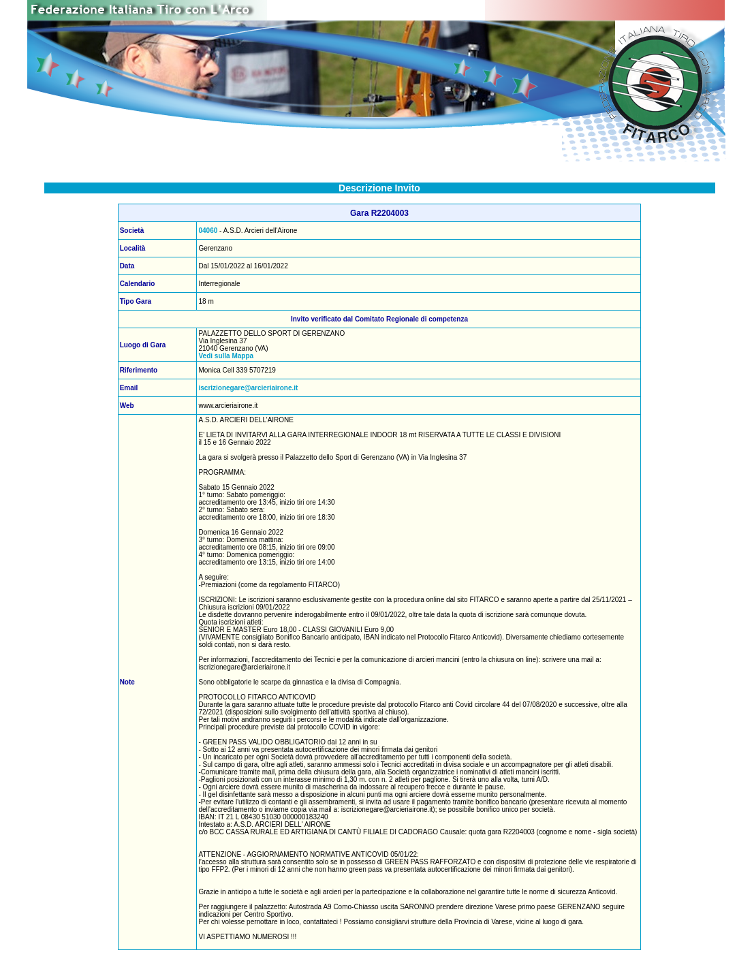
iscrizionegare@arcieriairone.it (248, 388)
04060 (207, 230)
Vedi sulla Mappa (225, 356)
